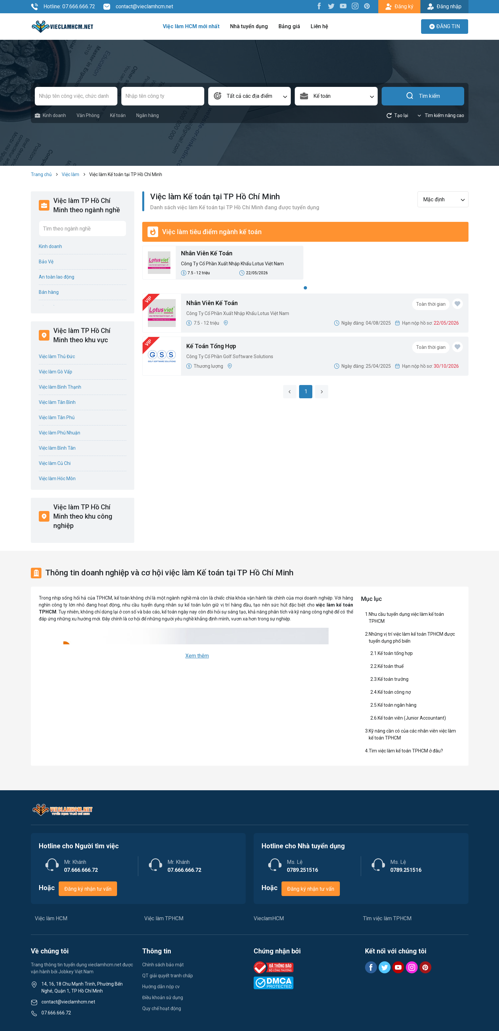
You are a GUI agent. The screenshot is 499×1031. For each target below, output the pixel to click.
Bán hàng (49, 292)
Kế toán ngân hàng (397, 705)
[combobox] (249, 96)
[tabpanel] (305, 265)
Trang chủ (41, 174)
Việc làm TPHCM (163, 918)
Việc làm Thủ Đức (57, 356)
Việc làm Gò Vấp (55, 371)
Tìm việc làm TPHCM (387, 918)
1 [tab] (305, 288)
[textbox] (249, 96)
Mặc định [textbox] (434, 199)
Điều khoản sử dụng (162, 997)
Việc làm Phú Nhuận (59, 432)
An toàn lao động (56, 277)
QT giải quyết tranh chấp (167, 975)
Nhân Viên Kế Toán (206, 253)
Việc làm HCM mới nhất (191, 26)
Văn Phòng (88, 115)
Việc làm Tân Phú (57, 417)
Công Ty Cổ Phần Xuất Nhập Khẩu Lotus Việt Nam (232, 263)
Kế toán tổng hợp (395, 653)
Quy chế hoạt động (161, 1008)
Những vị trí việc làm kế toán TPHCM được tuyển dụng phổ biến (412, 637)
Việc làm (70, 174)
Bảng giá (289, 26)
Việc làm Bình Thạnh (60, 387)
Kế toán (118, 115)
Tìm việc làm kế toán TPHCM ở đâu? (406, 750)
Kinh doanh (50, 115)
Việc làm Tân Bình (57, 402)
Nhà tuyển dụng (249, 26)
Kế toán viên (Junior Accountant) (412, 718)
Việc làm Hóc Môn (57, 478)
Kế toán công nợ (394, 692)
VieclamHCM (269, 918)
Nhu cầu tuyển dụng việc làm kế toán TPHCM (406, 618)
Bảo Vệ (46, 261)
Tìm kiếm (423, 96)
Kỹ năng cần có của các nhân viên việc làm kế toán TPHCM (412, 734)
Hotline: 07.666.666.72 (63, 6)
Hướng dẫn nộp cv (161, 986)
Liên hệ (319, 26)
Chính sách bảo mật (163, 964)
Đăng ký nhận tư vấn (87, 889)
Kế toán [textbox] (322, 96)
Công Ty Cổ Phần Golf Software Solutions (229, 356)
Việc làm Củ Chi (55, 463)
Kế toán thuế (391, 666)
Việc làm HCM (51, 918)
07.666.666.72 (56, 1012)
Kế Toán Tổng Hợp (211, 346)
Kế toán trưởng (393, 679)
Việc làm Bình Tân (57, 448)
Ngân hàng (147, 115)
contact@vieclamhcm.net (138, 6)
